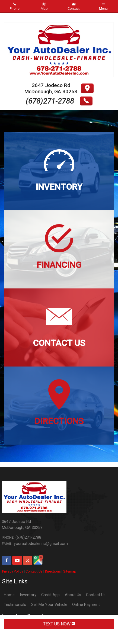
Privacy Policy (12, 571)
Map (44, 6)
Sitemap (69, 571)
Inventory (28, 595)
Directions (53, 571)
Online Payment (86, 604)
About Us (73, 595)
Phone (15, 6)
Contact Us (34, 571)
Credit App (50, 595)
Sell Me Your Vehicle (49, 604)
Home (9, 595)
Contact (74, 6)
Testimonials (15, 604)
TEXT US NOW (59, 623)
